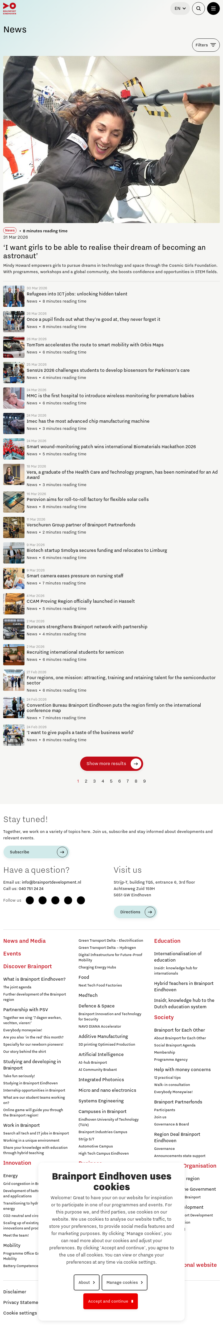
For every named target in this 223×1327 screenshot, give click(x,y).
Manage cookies (122, 1282)
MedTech (88, 995)
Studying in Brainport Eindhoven (30, 1083)
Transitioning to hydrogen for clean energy (32, 1206)
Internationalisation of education (177, 957)
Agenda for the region (177, 1178)
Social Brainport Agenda (175, 1045)
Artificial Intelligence (101, 1054)
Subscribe (19, 852)
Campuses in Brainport (103, 1111)
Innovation (17, 1163)
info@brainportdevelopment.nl (51, 882)
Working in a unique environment (31, 1140)
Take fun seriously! (19, 1076)
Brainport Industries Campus (103, 1132)
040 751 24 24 (31, 888)
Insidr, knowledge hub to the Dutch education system (184, 1004)
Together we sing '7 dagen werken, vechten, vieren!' (32, 1020)
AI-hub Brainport (93, 1062)
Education (167, 941)
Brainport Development (179, 1207)
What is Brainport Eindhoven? (34, 979)
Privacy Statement (23, 1302)
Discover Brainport (27, 966)
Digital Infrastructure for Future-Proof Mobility (110, 957)
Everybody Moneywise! (173, 1092)
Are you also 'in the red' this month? (33, 1037)
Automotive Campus (96, 1146)
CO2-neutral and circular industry (31, 1216)
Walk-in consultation (172, 1085)
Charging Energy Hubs (97, 967)
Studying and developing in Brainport (32, 1065)
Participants (164, 1110)
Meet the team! (16, 1235)
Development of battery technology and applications (33, 1193)
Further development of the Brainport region (34, 997)
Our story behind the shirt (24, 1052)
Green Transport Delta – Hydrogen (107, 948)
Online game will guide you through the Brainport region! (33, 1113)
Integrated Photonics (101, 1079)
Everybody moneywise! (22, 1030)
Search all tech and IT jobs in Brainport (36, 1133)
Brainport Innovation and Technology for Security (110, 1017)
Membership (164, 1052)
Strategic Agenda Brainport (177, 1197)
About (84, 1282)
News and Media (24, 941)
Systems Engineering (101, 1101)
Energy (10, 1175)
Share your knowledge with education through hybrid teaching (35, 1150)
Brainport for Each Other (179, 1030)
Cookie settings (20, 1313)
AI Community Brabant (98, 1070)
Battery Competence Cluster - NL (31, 1266)
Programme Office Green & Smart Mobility (31, 1256)
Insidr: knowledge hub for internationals (175, 971)
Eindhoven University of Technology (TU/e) (109, 1122)
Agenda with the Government (185, 1189)
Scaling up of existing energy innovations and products (27, 1225)
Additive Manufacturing (103, 1036)
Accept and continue (108, 1301)
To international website (185, 1265)
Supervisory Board (169, 1230)
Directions (130, 912)
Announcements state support (179, 1156)
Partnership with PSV (25, 1009)
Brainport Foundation (172, 1222)
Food (84, 977)
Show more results (106, 763)
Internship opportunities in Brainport (34, 1090)
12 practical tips (167, 1078)
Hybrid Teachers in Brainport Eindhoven (184, 987)
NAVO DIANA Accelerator (100, 1026)
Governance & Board (171, 1124)
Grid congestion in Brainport (27, 1184)
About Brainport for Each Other (180, 1038)
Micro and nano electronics (107, 1090)
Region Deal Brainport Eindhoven (177, 1137)
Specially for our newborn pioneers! (33, 1044)
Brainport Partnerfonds (178, 1102)
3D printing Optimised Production (107, 1044)
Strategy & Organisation (185, 1166)
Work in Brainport (21, 1125)
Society (164, 1017)
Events (12, 954)
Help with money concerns (182, 1069)
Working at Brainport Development (183, 1215)
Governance (164, 1149)
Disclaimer (14, 1292)
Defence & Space (97, 1006)
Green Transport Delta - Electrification (111, 940)
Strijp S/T (86, 1139)
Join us (160, 1117)
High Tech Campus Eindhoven (104, 1153)
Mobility (11, 1245)
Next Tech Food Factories (100, 985)
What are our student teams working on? (34, 1100)
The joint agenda (17, 987)
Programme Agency (171, 1060)
